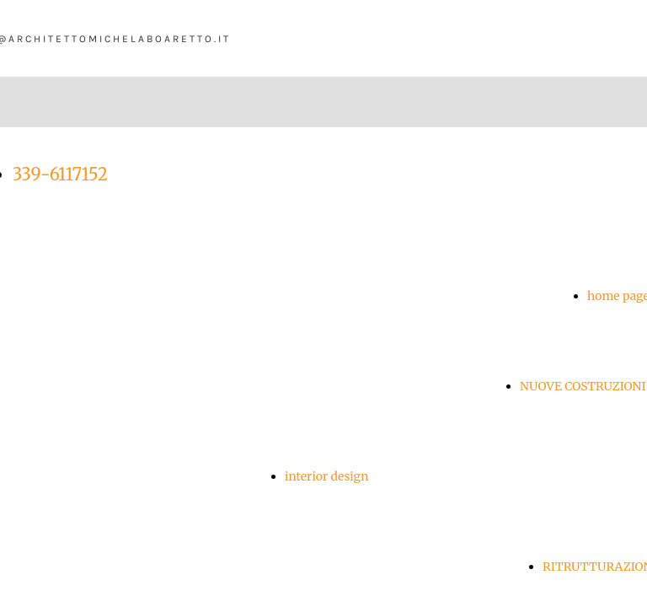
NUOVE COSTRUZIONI (583, 386)
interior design (327, 476)
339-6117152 (60, 174)
